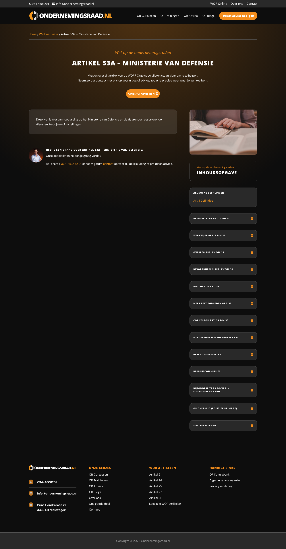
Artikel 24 (155, 480)
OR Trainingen (98, 480)
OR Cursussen (98, 474)
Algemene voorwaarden (225, 480)
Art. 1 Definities (203, 201)
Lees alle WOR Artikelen (165, 504)
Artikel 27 (155, 492)
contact (108, 164)
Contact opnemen (141, 93)
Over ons (237, 4)
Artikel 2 (154, 474)
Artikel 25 (155, 486)
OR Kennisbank (219, 474)
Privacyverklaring (221, 486)
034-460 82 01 (71, 164)
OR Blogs (95, 492)
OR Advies (96, 486)
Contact (252, 4)
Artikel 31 (155, 498)
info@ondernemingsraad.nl (56, 493)
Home (32, 34)
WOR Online (218, 4)
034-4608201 (40, 4)
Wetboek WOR (48, 34)
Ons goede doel (99, 504)
